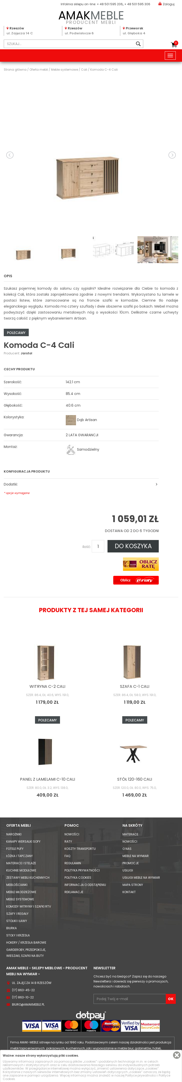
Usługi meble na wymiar (141, 877)
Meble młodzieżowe (21, 892)
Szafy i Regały (17, 914)
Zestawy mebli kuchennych (28, 877)
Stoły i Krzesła (18, 935)
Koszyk (176, 43)
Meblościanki (17, 885)
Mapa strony (132, 885)
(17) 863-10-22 (23, 997)
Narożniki (14, 834)
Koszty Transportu (80, 849)
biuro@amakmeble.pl (28, 1004)
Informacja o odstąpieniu (85, 885)
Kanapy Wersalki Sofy (23, 841)
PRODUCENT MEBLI (91, 16)
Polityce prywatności (140, 1075)
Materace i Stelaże (21, 863)
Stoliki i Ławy (16, 921)
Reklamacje (73, 892)
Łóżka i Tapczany (19, 856)
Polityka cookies (77, 877)
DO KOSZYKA (133, 546)
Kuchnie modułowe (21, 870)
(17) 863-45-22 (23, 990)
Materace (130, 834)
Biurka (11, 928)
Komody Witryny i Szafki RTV (28, 906)
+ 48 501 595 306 (137, 4)
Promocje (130, 863)
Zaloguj (166, 3)
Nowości (71, 834)
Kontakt (129, 892)
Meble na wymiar (135, 856)
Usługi (127, 870)
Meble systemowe (20, 899)
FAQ (67, 856)
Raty (68, 841)
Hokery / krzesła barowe (26, 942)
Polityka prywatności (82, 870)
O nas (127, 849)
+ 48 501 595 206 (110, 4)
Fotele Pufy (15, 849)
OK (171, 998)
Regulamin (72, 863)
